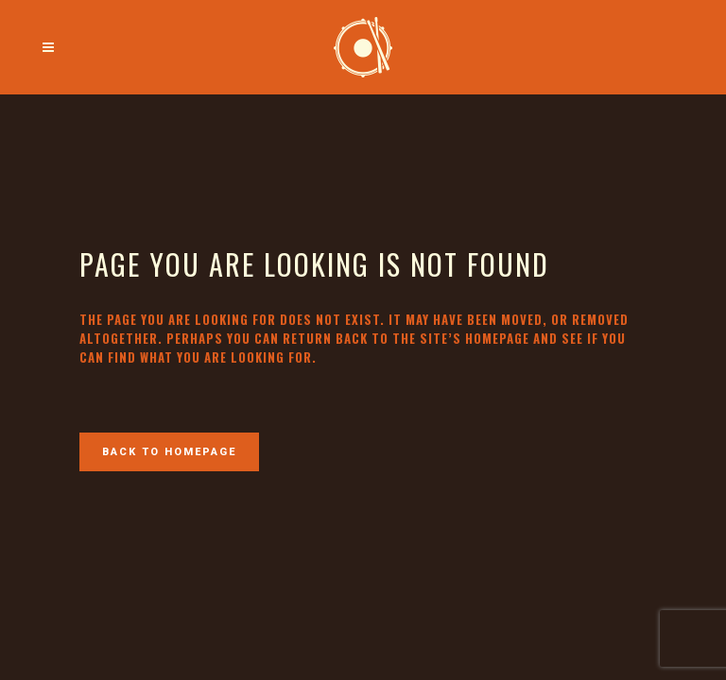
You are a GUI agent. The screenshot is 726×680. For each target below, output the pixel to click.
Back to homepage (169, 452)
